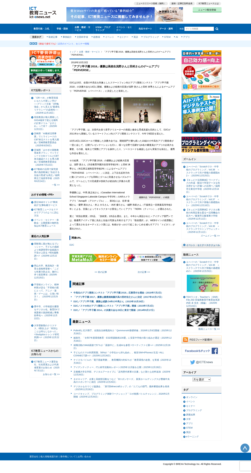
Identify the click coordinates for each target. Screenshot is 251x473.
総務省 (96, 35)
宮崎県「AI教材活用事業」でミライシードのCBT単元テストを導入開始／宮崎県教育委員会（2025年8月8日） (46, 138)
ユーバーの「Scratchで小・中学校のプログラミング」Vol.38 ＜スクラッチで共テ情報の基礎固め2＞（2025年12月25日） (203, 169)
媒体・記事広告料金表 (181, 3)
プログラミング (150, 35)
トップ (72, 50)
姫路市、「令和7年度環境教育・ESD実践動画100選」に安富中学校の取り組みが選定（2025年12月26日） (122, 338)
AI (176, 35)
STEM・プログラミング (104, 27)
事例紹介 (67, 35)
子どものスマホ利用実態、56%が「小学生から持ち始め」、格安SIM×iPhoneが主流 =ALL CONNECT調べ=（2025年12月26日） (118, 352)
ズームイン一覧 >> (210, 234)
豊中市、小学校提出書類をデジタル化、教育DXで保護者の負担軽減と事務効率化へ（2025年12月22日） (47, 311)
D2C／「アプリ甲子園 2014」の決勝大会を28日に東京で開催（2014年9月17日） (114, 308)
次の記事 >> (144, 270)
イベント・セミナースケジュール (203, 243)
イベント (109, 35)
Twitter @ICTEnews (202, 360)
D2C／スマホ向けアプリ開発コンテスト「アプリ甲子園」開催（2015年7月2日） (114, 304)
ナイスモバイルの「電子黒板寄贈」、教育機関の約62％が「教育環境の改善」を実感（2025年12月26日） (122, 360)
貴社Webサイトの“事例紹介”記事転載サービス (45, 202)
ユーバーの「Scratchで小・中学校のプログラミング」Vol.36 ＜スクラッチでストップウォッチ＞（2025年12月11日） (203, 226)
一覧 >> (56, 183)
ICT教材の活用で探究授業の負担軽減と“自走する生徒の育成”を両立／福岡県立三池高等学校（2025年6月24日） (47, 173)
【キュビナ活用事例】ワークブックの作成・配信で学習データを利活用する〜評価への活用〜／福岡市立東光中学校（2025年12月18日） (203, 184)
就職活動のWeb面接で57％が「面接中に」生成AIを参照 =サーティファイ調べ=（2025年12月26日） (121, 345)
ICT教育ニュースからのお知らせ (44, 351)
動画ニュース (191, 253)
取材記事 (53, 35)
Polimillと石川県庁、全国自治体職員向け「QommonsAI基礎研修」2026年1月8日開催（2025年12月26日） (122, 330)
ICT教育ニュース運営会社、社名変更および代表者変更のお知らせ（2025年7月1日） (46, 364)
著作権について (68, 455)
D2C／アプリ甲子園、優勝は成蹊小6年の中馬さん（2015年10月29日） (109, 300)
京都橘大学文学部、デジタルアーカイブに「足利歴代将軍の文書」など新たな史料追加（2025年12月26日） (121, 371)
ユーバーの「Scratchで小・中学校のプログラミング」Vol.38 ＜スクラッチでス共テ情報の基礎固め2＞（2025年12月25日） (203, 275)
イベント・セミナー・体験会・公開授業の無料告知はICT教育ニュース (46, 221)
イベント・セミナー (123, 27)
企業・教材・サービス (82, 27)
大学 (188, 417)
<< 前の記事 (101, 270)
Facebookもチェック (202, 349)
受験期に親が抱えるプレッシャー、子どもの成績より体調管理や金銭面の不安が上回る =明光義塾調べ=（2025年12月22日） (46, 250)
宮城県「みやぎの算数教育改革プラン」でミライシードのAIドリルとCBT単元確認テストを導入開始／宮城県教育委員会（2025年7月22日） (46, 156)
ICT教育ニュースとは (209, 3)
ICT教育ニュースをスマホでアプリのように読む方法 (46, 211)
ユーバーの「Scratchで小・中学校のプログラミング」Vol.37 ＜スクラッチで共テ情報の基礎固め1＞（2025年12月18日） (203, 199)
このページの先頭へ (244, 446)
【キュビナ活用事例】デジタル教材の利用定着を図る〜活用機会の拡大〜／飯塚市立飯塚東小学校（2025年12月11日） (203, 212)
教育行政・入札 (41, 28)
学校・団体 (62, 28)
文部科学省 (82, 35)
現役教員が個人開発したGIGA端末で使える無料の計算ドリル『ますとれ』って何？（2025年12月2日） (46, 121)
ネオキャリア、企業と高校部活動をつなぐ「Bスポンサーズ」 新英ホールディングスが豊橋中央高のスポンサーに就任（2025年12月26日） (121, 379)
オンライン (191, 395)
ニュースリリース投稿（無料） (150, 3)
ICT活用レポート (41, 89)
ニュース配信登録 (207, 9)
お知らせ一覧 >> (51, 372)
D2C (71, 243)
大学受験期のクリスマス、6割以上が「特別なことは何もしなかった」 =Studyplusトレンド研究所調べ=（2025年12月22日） (46, 331)
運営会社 (33, 455)
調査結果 (190, 413)
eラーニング (192, 435)
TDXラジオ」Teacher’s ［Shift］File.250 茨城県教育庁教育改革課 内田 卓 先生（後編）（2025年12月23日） (203, 309)
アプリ (185, 35)
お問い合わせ (84, 455)
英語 (135, 35)
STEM (166, 35)
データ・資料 (166, 28)
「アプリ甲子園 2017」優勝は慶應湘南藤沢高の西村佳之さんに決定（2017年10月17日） (118, 295)
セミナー (123, 35)
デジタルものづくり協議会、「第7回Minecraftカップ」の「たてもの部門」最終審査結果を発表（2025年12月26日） (121, 386)
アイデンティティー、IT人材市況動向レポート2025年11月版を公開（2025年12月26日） (118, 366)
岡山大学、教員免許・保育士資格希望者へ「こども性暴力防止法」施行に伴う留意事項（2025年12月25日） (46, 270)
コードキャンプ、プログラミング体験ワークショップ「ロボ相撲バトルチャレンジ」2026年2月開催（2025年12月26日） (121, 394)
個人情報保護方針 (49, 455)
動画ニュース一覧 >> (209, 327)
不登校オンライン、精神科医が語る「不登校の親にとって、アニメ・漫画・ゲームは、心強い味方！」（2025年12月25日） (46, 290)
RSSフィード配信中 (202, 338)
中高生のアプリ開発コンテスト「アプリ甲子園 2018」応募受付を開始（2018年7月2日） (118, 291)
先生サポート (145, 28)
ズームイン (189, 157)
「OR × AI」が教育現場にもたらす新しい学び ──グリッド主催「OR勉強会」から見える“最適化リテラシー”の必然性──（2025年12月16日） (47, 104)
